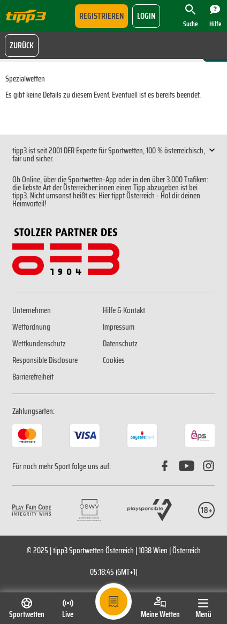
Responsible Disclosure (45, 360)
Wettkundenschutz (39, 343)
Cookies (114, 360)
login (146, 16)
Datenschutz (120, 343)
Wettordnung (31, 327)
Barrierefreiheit (33, 376)
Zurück (22, 45)
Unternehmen (31, 310)
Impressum (118, 327)
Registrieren (101, 16)
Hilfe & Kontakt (124, 310)
